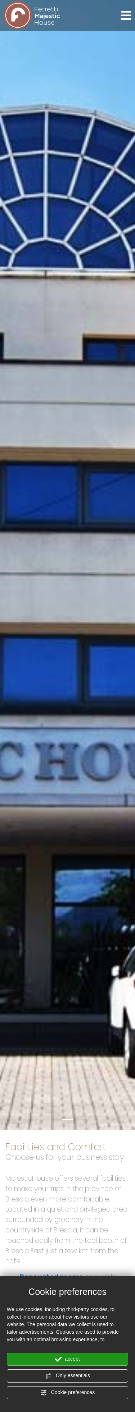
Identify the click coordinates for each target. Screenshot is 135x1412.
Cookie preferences (67, 1392)
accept (67, 1359)
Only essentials (67, 1375)
